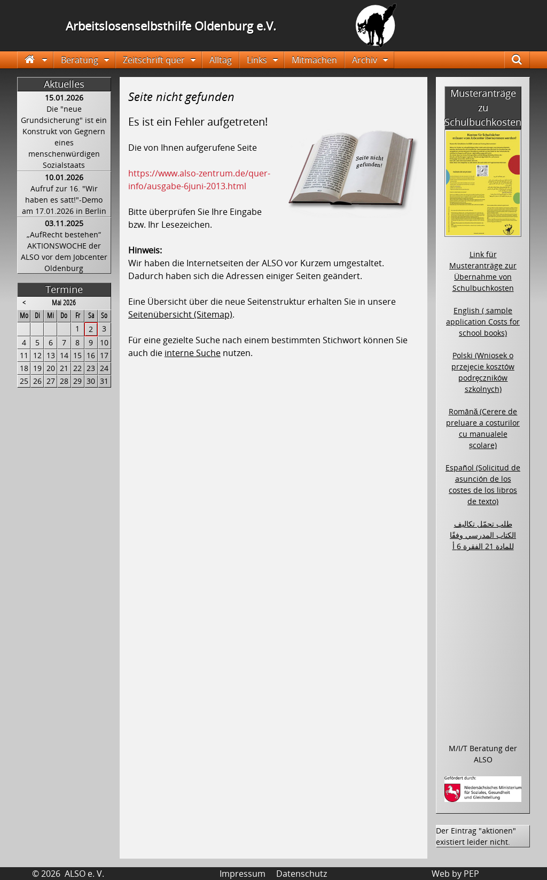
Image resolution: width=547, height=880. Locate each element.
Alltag (220, 60)
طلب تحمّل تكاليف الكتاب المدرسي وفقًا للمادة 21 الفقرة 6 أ (483, 535)
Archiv (364, 60)
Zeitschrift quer (154, 60)
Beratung (79, 60)
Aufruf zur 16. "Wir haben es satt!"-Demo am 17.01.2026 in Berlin (64, 199)
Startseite (35, 60)
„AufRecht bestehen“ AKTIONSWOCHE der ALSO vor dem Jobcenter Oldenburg (64, 251)
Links (257, 60)
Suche (522, 60)
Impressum (242, 873)
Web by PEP (455, 873)
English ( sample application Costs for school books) (483, 321)
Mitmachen (314, 60)
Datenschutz (301, 873)
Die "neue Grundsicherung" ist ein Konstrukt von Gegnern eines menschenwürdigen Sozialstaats (64, 137)
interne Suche (193, 353)
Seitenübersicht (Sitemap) (180, 314)
